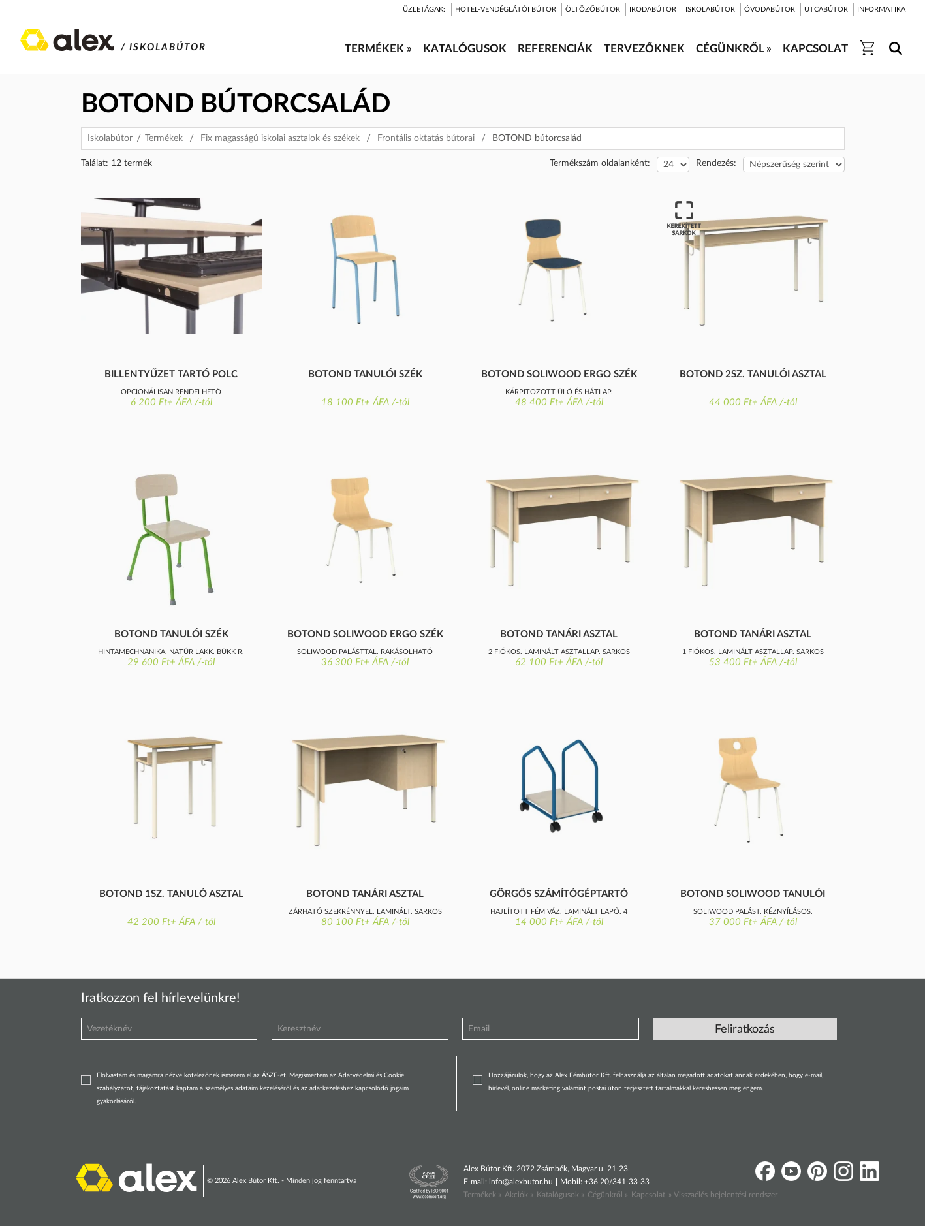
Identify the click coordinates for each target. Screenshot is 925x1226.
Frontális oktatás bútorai (426, 138)
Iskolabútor (110, 138)
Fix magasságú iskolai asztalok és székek (280, 138)
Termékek (164, 138)
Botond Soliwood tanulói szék (752, 895)
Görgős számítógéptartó (559, 894)
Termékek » (482, 1195)
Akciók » (519, 1195)
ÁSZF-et (274, 1075)
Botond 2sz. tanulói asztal (753, 374)
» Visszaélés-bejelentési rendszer (722, 1195)
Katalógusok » (560, 1195)
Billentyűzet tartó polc (171, 374)
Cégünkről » (608, 1195)
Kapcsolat (648, 1195)
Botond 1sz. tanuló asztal (171, 894)
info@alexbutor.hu (521, 1182)
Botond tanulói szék (365, 374)
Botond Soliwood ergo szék (559, 374)
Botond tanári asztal (559, 634)
